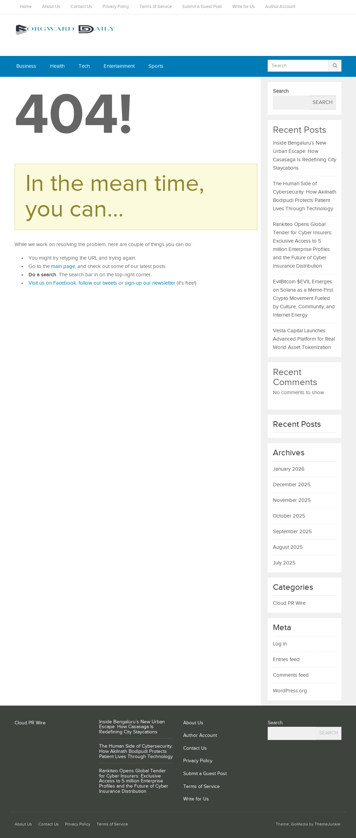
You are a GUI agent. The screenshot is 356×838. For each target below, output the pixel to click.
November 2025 (292, 500)
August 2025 (288, 547)
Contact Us (81, 6)
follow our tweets (98, 283)
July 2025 (284, 563)
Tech (84, 66)
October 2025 (289, 516)
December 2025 (291, 485)
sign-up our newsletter (150, 283)
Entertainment (119, 66)
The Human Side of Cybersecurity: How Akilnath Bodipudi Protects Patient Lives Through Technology (136, 751)
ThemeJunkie (327, 824)
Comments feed (291, 675)
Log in (280, 644)
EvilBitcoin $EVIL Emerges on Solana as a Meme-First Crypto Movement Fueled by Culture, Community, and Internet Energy (304, 298)
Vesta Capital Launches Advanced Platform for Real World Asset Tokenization (304, 339)
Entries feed (286, 659)
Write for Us (243, 6)
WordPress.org (290, 691)
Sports (155, 66)
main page (63, 266)
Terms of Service (155, 6)
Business (26, 66)
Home (26, 6)
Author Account (280, 6)
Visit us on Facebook (52, 283)
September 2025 (292, 532)
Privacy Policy (116, 6)
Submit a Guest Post (202, 6)
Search (281, 91)
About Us (51, 6)
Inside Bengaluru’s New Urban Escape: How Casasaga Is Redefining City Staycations (132, 727)
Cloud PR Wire (289, 603)
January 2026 (289, 469)
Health (57, 66)
